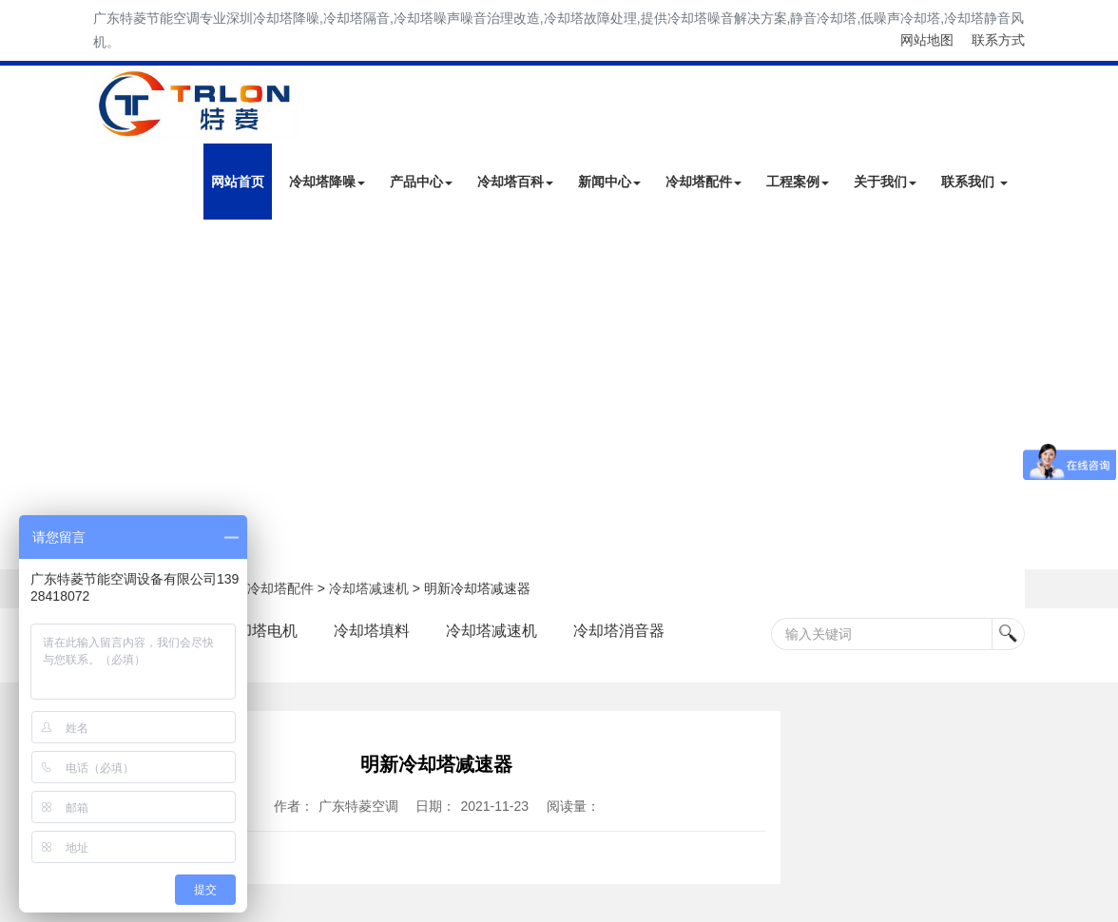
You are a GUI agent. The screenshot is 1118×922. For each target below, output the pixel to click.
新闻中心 (609, 181)
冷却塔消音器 (619, 631)
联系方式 (998, 40)
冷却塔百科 (515, 181)
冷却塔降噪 (327, 181)
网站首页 (237, 181)
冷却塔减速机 (369, 588)
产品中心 (421, 181)
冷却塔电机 (260, 631)
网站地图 (927, 40)
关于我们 (885, 181)
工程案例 (797, 181)
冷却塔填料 (372, 631)
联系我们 (974, 181)
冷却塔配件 (703, 181)
